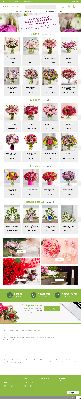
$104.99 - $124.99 (12, 230)
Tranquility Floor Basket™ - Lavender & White (31, 226)
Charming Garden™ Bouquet (12, 57)
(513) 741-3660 (8, 1)
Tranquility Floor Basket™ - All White (12, 225)
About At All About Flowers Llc (11, 326)
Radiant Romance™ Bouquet (69, 123)
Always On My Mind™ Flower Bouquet (50, 57)
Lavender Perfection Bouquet (12, 154)
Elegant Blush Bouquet (31, 57)
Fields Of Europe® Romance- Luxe (49, 123)
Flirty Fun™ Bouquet (31, 189)
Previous (1, 51)
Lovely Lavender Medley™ (12, 87)
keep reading (37, 330)
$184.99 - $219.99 (68, 92)
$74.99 (12, 158)
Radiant (50, 87)
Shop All (45, 34)
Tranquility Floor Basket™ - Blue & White (50, 226)
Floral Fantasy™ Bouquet (31, 123)
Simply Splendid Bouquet (31, 154)
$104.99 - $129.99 (50, 128)
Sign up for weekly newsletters (52, 308)
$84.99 (12, 62)
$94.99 (69, 62)
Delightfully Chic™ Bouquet (50, 189)
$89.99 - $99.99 (50, 62)
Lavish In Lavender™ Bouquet (68, 57)
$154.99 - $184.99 (68, 230)
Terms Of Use (52, 397)
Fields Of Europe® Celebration (12, 189)
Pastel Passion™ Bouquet (31, 87)
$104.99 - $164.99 (50, 92)
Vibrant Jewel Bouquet (50, 153)
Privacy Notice (59, 397)
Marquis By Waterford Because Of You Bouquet (68, 88)
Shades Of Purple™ (68, 189)
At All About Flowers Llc (10, 6)
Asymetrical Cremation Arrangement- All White (69, 226)
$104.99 (68, 128)
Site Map (75, 397)
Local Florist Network (67, 397)
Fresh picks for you (32, 308)
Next (79, 51)
